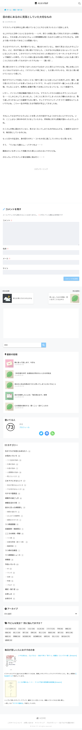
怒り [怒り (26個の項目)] (25, 634)
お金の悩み (12, 468)
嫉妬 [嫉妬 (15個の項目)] (68, 630)
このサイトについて (15, 724)
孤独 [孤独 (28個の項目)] (8, 634)
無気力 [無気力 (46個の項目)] (51, 634)
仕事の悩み (12, 464)
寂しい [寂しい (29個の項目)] (16, 634)
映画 (10, 582)
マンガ (11, 574)
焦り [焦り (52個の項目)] (60, 634)
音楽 (10, 578)
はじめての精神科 (15, 516)
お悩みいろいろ (13, 455)
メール (6, 258)
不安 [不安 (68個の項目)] (60, 630)
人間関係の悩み (14, 472)
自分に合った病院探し (16, 508)
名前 (6, 248)
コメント (7, 220)
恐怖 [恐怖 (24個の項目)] (33, 634)
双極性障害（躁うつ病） (17, 543)
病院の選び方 (13, 512)
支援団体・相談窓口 (15, 529)
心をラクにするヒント (16, 480)
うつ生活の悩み (14, 460)
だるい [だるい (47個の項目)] (21, 630)
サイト (5, 268)
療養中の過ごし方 (14, 498)
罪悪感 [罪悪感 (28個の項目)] (16, 638)
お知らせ (10, 600)
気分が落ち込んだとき (16, 485)
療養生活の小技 (13, 503)
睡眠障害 (12, 547)
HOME (41, 720)
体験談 (9, 561)
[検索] (43, 344)
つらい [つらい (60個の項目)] (31, 630)
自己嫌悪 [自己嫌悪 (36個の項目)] (37, 638)
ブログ (11, 586)
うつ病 (11, 539)
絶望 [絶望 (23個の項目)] (8, 638)
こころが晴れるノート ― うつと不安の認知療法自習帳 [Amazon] (40, 684)
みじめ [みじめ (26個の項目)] (40, 630)
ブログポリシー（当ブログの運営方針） (61, 724)
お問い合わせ (28, 724)
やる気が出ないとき (16, 489)
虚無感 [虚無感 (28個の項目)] (8, 642)
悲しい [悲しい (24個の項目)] (42, 634)
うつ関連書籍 (12, 525)
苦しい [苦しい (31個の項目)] (55, 638)
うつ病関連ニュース (15, 556)
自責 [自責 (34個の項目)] (47, 638)
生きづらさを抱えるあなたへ (18, 451)
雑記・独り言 (12, 590)
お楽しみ (10, 595)
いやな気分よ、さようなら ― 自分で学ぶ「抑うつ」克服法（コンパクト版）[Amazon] (47, 657)
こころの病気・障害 (15, 534)
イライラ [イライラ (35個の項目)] (51, 630)
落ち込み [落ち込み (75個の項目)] (66, 638)
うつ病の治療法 (13, 551)
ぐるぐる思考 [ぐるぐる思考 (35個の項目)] (10, 630)
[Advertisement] (41, 186)
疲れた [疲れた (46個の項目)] (69, 634)
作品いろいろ (12, 565)
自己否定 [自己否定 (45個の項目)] (27, 638)
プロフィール (24, 427)
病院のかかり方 (14, 520)
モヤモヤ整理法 (13, 493)
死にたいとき (13, 476)
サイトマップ (40, 724)
